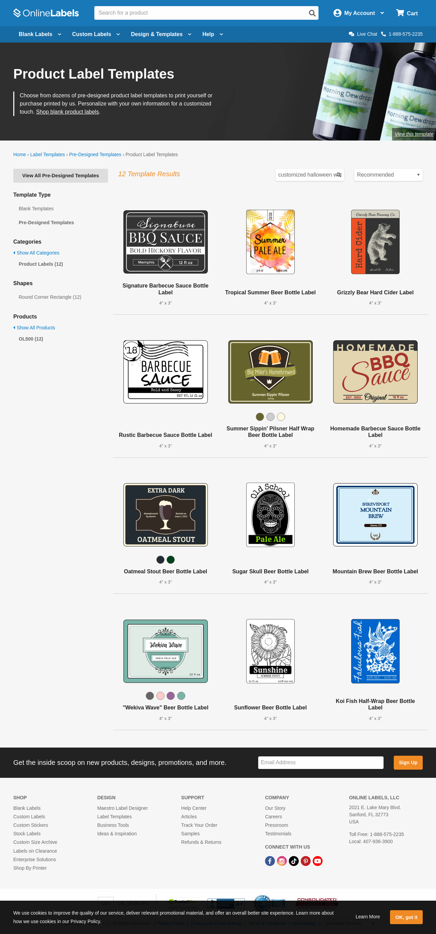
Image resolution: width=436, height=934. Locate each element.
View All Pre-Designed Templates (60, 175)
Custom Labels (29, 816)
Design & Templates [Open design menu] (161, 34)
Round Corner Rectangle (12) (50, 297)
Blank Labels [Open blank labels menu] (40, 34)
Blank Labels (27, 808)
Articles (189, 816)
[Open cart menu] (407, 13)
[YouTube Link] (318, 861)
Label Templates (47, 154)
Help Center (194, 808)
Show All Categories (36, 253)
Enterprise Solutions (34, 859)
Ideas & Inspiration (117, 833)
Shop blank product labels (67, 112)
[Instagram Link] (282, 861)
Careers (273, 816)
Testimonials (278, 833)
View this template (414, 134)
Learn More (368, 916)
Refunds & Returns (201, 842)
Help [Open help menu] (212, 34)
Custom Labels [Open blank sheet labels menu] (96, 34)
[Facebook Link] (270, 861)
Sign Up (408, 762)
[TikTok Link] (294, 861)
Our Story (275, 808)
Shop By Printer (30, 868)
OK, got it (406, 917)
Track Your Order (199, 825)
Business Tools (113, 825)
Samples (190, 833)
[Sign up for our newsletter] (321, 762)
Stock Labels (27, 833)
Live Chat (363, 34)
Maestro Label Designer (122, 808)
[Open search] (312, 13)
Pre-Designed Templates (95, 154)
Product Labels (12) (41, 264)
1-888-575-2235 (402, 34)
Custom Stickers (30, 825)
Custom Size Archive (35, 842)
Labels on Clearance (35, 851)
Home (19, 154)
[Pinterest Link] (306, 861)
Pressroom (276, 825)
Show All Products (34, 327)
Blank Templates (36, 208)
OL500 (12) (31, 339)
